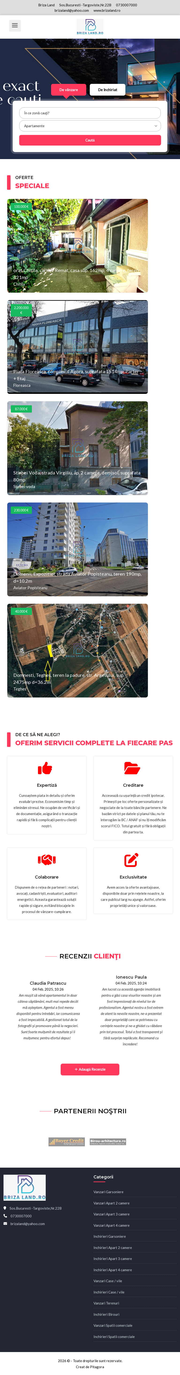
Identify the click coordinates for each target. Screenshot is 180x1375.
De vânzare (68, 90)
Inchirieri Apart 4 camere (113, 1270)
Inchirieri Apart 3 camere (113, 1258)
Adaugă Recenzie (90, 1069)
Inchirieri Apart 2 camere (113, 1247)
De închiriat (107, 90)
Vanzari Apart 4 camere (112, 1225)
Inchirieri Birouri (106, 1314)
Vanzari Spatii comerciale (113, 1325)
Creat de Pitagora (90, 1367)
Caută (90, 140)
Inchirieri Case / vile (109, 1292)
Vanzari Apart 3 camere (112, 1214)
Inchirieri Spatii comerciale (114, 1336)
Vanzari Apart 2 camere (112, 1203)
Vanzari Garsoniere (109, 1192)
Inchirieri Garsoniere (110, 1236)
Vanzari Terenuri (106, 1303)
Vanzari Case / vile (108, 1281)
